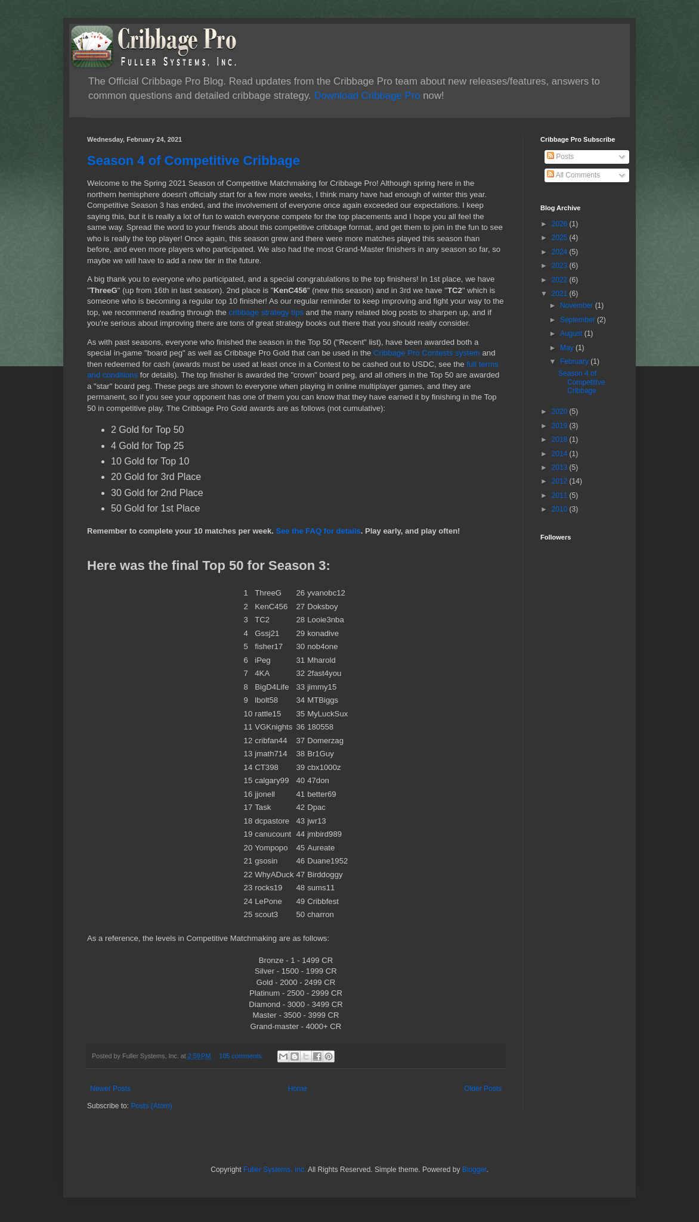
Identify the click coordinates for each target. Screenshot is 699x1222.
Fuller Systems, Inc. (274, 1169)
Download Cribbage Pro (367, 95)
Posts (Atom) (151, 1106)
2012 (561, 481)
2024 (561, 252)
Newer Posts (110, 1088)
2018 (561, 439)
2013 (561, 467)
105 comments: (242, 1055)
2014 (561, 454)
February (575, 361)
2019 (561, 426)
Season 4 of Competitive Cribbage (193, 160)
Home (297, 1088)
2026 (561, 224)
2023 (561, 265)
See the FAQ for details (318, 530)
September (578, 320)
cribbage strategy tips (266, 312)
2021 (561, 293)
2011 (561, 495)
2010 (561, 509)
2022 (561, 280)
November (577, 305)
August (572, 333)
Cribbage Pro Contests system (426, 352)
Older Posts (483, 1088)
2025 (561, 237)
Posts (560, 156)
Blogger (474, 1169)
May (568, 348)
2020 (561, 411)
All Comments (573, 175)
